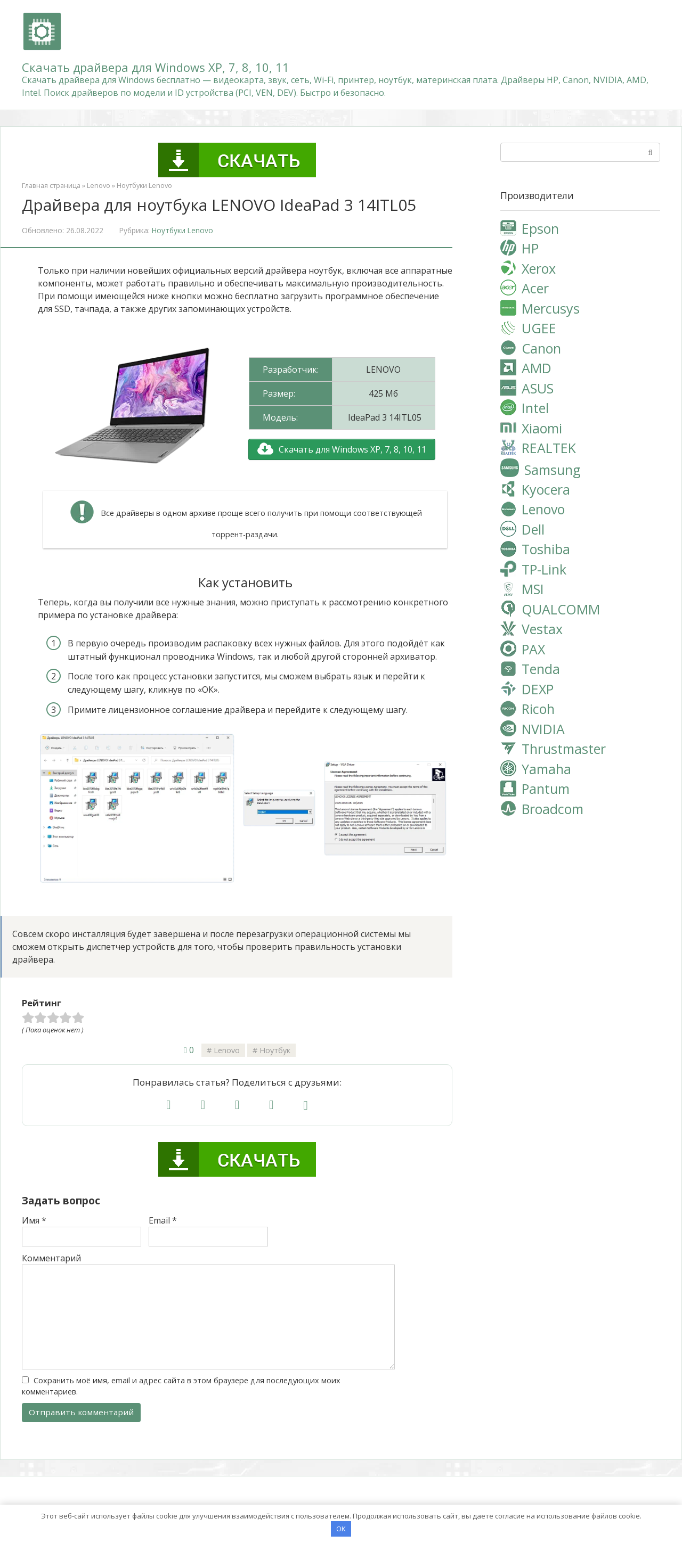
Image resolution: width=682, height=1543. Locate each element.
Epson (540, 228)
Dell (533, 529)
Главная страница (51, 185)
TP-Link (544, 569)
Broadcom (552, 809)
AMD (536, 368)
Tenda (541, 669)
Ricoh (538, 709)
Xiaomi (542, 428)
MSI (533, 589)
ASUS (538, 388)
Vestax (542, 629)
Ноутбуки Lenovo (144, 185)
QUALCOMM (561, 609)
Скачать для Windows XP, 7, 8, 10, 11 (352, 449)
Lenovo (98, 185)
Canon (541, 348)
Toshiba (546, 549)
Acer (535, 288)
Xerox (539, 268)
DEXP (538, 689)
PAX (533, 649)
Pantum (546, 788)
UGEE (539, 328)
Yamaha (546, 769)
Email (163, 1220)
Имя (34, 1220)
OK (341, 1528)
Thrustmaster (564, 749)
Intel (535, 408)
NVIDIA (543, 729)
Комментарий (51, 1258)
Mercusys (551, 308)
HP (530, 248)
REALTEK (549, 448)
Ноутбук (274, 1050)
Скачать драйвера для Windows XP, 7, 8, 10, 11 (155, 67)
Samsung (552, 469)
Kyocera (546, 489)
